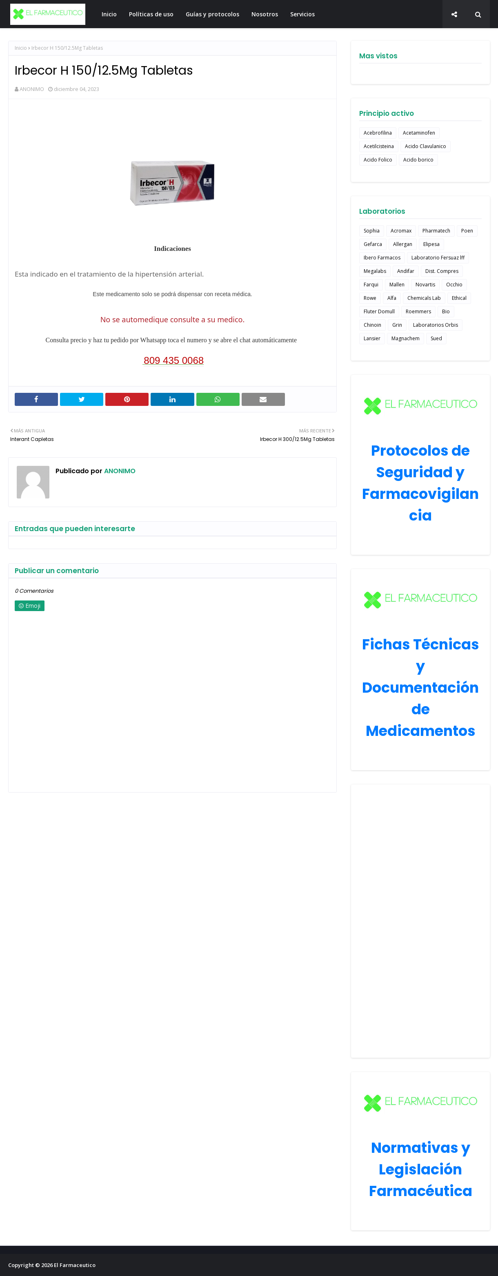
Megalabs (375, 271)
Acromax (401, 230)
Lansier (372, 338)
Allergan (402, 244)
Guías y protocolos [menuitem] (212, 14)
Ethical (459, 298)
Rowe (370, 298)
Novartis (425, 284)
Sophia (372, 230)
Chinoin (372, 324)
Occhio (454, 284)
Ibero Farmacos (382, 257)
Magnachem (405, 338)
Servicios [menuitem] (302, 14)
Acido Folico (378, 159)
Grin (397, 324)
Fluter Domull (379, 311)
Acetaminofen (419, 132)
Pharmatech (436, 230)
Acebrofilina (378, 132)
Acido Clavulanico (425, 146)
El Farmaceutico (75, 1265)
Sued (436, 338)
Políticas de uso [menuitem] (151, 14)
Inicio (21, 47)
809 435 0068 (174, 360)
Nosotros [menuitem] (264, 14)
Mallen (397, 284)
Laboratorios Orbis (435, 324)
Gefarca (373, 244)
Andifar (405, 271)
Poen (467, 230)
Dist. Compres (441, 271)
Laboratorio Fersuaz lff (438, 257)
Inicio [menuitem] (109, 14)
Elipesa (431, 244)
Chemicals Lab (424, 298)
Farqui (371, 284)
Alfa (391, 298)
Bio (446, 311)
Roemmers (418, 311)
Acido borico (418, 159)
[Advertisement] (420, 921)
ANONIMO (32, 89)
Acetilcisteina (379, 146)
